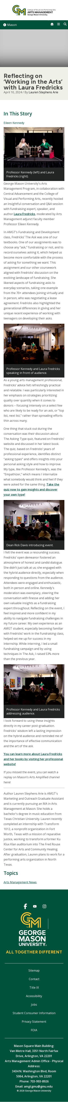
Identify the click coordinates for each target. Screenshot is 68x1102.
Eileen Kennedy (14, 123)
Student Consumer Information (34, 1013)
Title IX (34, 987)
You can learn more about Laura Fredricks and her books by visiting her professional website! (33, 759)
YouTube (35, 907)
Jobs (34, 1005)
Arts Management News (20, 882)
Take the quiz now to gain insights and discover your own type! (31, 489)
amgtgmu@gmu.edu (38, 1086)
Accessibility (34, 996)
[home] (52, 24)
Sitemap (34, 970)
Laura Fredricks (24, 214)
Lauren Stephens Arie (43, 92)
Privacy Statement (34, 1022)
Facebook (25, 907)
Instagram (44, 907)
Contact (34, 979)
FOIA (34, 1030)
